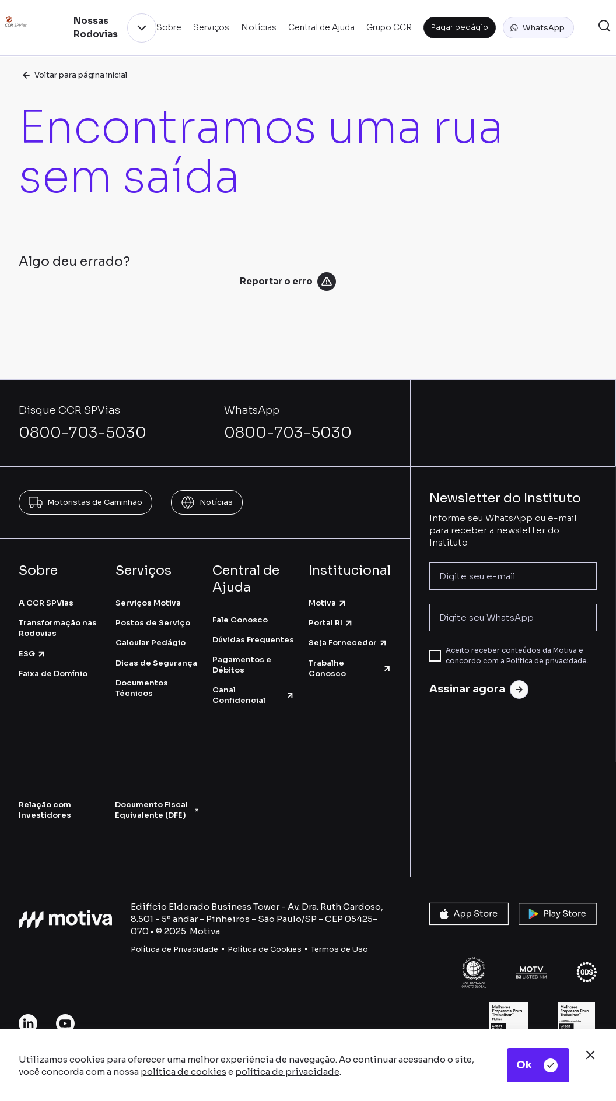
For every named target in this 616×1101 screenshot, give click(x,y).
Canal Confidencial (253, 695)
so (363, 949)
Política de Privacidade (174, 949)
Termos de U (334, 949)
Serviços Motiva (148, 603)
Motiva (328, 603)
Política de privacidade (546, 660)
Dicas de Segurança (156, 663)
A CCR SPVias (46, 603)
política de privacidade (287, 1071)
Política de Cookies (265, 949)
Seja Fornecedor (348, 643)
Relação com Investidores (45, 810)
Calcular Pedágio (151, 643)
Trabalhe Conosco (350, 668)
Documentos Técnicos (142, 688)
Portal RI (331, 623)
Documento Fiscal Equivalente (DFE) (157, 810)
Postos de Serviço (153, 623)
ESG (32, 654)
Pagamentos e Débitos (241, 665)
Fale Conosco (240, 620)
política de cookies (183, 1071)
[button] (538, 28)
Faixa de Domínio (53, 673)
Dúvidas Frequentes (253, 640)
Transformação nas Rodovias (58, 628)
